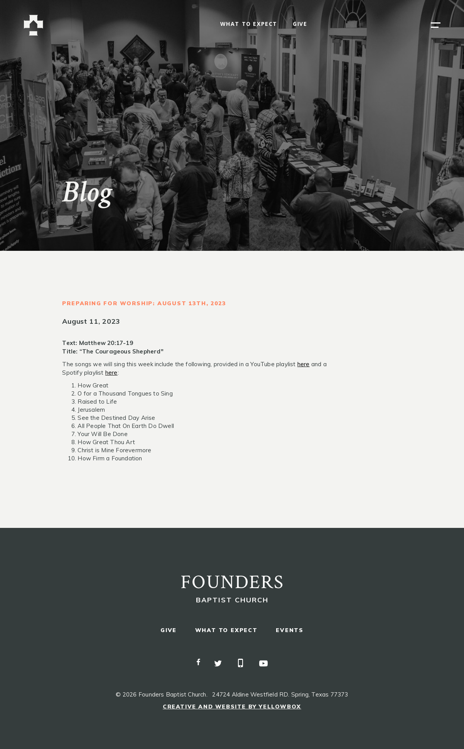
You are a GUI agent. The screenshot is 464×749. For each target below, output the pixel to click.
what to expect (248, 24)
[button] (435, 25)
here (303, 364)
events (290, 630)
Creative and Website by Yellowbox (232, 706)
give (300, 24)
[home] (33, 25)
